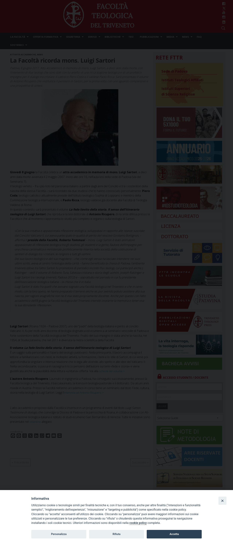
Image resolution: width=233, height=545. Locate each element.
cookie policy (138, 523)
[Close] (222, 501)
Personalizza (58, 534)
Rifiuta (116, 534)
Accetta (174, 534)
